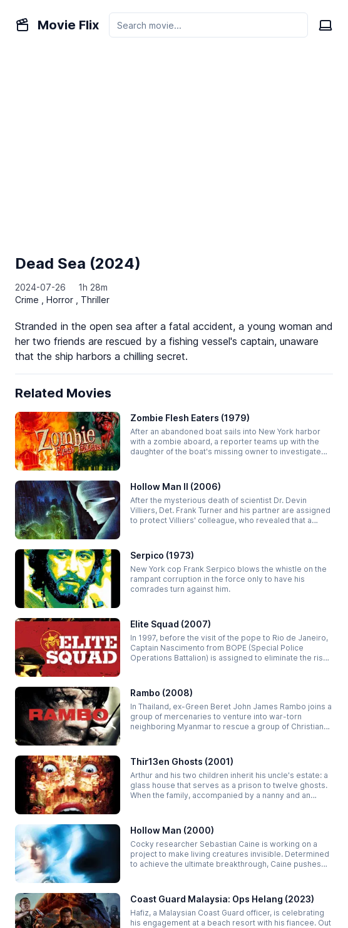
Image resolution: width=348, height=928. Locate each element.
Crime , (30, 299)
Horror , (63, 299)
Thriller (95, 299)
